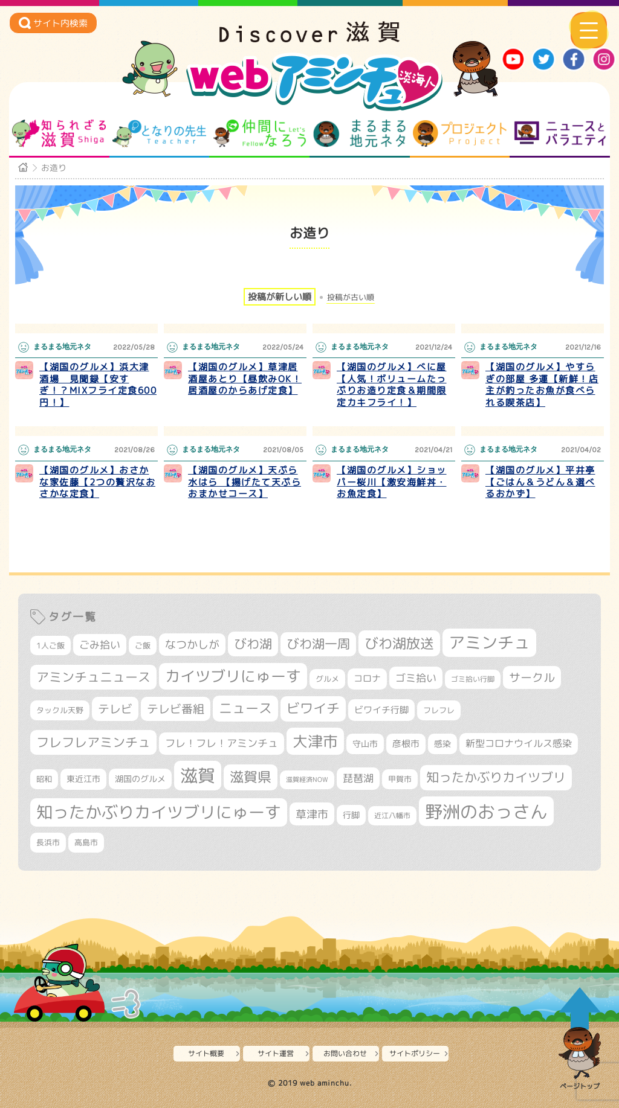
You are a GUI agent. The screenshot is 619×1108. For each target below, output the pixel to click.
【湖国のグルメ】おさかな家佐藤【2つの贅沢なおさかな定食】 (97, 482)
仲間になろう (259, 133)
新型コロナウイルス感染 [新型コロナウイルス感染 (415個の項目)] (518, 743)
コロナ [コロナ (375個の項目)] (367, 678)
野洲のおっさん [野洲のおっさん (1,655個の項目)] (486, 811)
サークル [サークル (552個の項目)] (532, 677)
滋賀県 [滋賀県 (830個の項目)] (250, 776)
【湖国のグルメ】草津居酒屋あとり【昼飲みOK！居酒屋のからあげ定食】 (245, 378)
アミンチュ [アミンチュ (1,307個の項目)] (489, 642)
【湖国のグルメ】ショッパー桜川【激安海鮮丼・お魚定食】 (392, 482)
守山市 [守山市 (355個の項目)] (365, 744)
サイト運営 (276, 1053)
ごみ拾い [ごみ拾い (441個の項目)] (99, 645)
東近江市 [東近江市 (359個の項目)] (83, 778)
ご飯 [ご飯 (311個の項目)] (143, 645)
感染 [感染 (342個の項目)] (442, 743)
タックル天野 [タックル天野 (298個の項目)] (59, 710)
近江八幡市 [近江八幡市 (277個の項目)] (392, 815)
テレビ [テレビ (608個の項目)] (115, 708)
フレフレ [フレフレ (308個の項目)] (439, 710)
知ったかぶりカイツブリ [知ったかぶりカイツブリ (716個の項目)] (496, 777)
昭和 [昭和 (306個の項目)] (44, 778)
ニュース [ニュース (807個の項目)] (245, 708)
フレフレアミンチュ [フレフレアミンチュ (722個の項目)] (93, 742)
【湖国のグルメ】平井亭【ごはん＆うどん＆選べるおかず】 (540, 482)
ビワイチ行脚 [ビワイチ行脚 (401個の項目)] (381, 709)
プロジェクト (460, 133)
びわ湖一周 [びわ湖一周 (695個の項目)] (318, 644)
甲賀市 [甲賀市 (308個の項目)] (400, 778)
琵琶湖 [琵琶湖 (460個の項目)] (358, 778)
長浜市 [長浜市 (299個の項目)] (48, 842)
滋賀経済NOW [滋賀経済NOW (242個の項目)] (307, 779)
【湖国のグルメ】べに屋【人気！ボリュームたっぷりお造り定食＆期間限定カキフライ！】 (392, 384)
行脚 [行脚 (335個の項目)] (351, 815)
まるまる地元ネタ (359, 133)
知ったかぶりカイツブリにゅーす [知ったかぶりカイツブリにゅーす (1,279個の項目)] (158, 812)
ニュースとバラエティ (560, 133)
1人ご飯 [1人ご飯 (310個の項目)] (50, 645)
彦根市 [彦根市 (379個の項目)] (406, 743)
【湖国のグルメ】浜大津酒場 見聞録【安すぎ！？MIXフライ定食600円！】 (98, 384)
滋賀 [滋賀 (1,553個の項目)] (197, 775)
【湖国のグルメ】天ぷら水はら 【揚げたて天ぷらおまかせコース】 (244, 482)
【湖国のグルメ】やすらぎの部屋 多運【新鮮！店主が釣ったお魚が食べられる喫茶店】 (541, 384)
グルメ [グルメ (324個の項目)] (327, 678)
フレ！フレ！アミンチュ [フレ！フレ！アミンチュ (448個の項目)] (221, 743)
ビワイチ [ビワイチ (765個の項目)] (313, 708)
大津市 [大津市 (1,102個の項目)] (315, 741)
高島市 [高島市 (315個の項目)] (86, 842)
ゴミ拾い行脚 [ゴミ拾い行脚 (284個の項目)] (472, 679)
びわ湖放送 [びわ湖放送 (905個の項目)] (399, 643)
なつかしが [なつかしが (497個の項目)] (192, 644)
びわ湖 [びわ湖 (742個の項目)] (253, 644)
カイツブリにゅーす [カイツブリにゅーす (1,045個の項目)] (233, 676)
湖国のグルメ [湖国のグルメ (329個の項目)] (140, 778)
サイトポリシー (414, 1053)
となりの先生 (159, 133)
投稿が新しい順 (279, 296)
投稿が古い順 (350, 297)
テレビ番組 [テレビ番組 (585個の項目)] (175, 708)
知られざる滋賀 (59, 133)
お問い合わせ (345, 1053)
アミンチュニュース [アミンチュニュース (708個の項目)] (93, 677)
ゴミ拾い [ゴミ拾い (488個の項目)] (415, 677)
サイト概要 (206, 1053)
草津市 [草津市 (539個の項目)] (312, 814)
